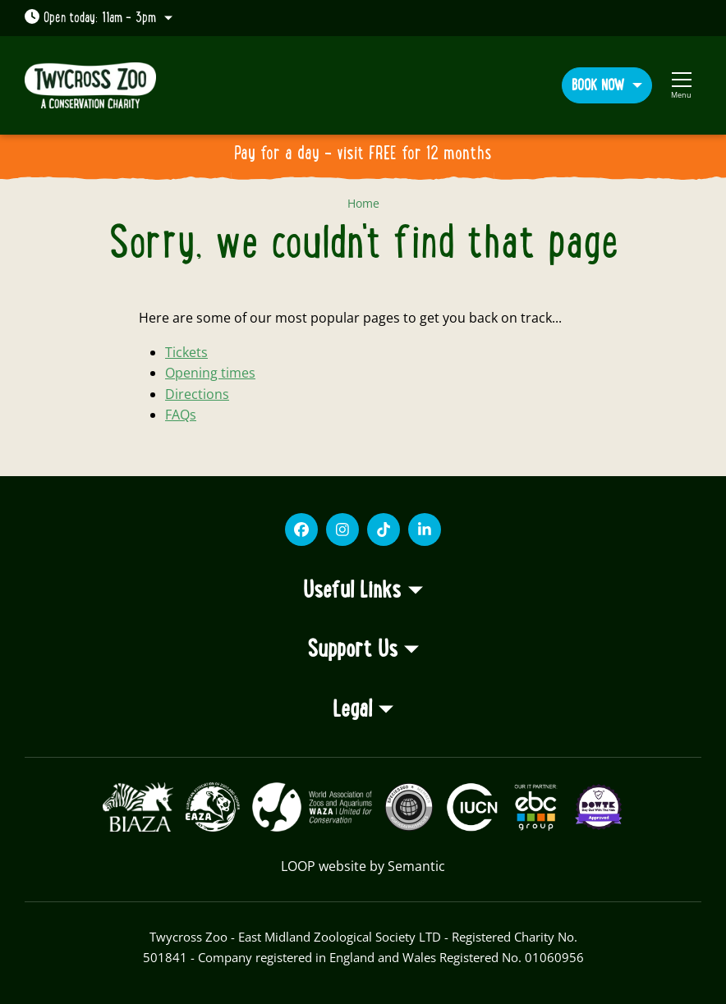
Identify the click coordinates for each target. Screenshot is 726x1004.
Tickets (186, 352)
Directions (197, 394)
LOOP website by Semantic (363, 866)
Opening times (210, 373)
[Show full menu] (681, 85)
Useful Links (352, 591)
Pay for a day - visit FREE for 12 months (363, 154)
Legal (352, 710)
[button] (607, 84)
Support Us (352, 650)
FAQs (180, 415)
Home (363, 203)
